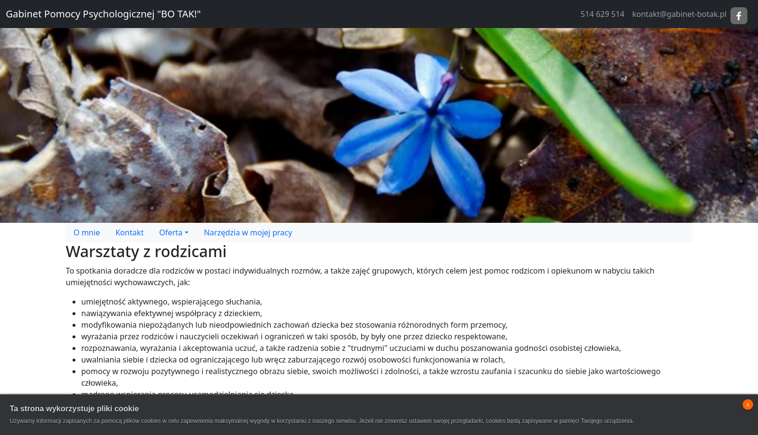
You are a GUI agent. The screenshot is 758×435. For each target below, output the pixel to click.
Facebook (738, 15)
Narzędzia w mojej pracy (248, 232)
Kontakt (130, 232)
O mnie (86, 232)
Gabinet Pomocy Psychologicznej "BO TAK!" (103, 13)
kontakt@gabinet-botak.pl (679, 14)
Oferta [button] (170, 232)
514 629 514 (603, 14)
